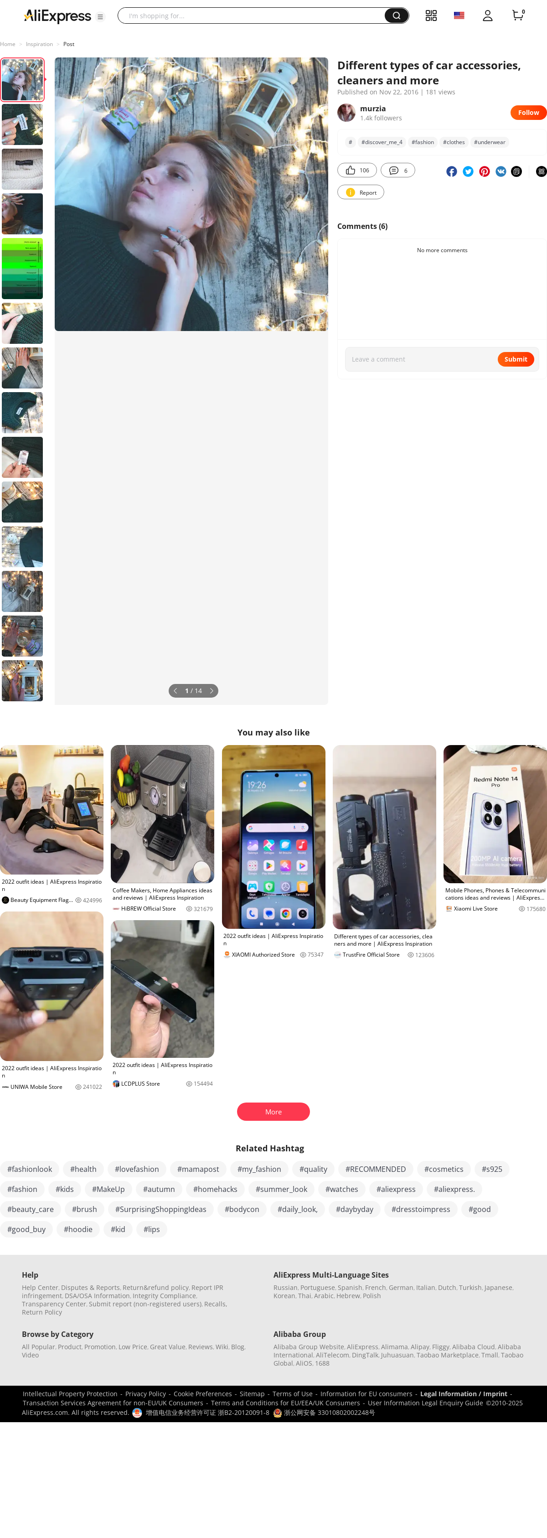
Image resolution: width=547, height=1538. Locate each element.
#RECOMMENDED (376, 1169)
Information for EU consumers (366, 1393)
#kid (118, 1229)
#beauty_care (30, 1209)
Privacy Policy (145, 1393)
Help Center (40, 1287)
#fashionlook (29, 1169)
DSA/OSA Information (97, 1295)
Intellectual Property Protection (70, 1393)
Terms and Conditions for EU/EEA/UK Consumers (285, 1402)
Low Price (133, 1346)
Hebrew (348, 1295)
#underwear (490, 142)
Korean (284, 1295)
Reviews (200, 1346)
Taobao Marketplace (448, 1355)
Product (70, 1346)
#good (480, 1209)
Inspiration (39, 44)
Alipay (420, 1346)
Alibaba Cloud (473, 1346)
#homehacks (215, 1189)
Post (68, 44)
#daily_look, (298, 1209)
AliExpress (362, 1346)
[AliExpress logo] (57, 16)
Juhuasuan (397, 1355)
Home (7, 44)
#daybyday (354, 1209)
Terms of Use (293, 1393)
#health (83, 1169)
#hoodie (78, 1229)
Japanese (498, 1287)
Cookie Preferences (203, 1393)
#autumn (159, 1189)
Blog (237, 1346)
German (401, 1287)
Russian (286, 1287)
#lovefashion (137, 1169)
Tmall (489, 1355)
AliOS (304, 1363)
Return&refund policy (156, 1287)
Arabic (324, 1295)
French (375, 1287)
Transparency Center (54, 1304)
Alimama (394, 1346)
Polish (372, 1295)
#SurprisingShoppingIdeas (160, 1209)
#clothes (454, 142)
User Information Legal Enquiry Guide (425, 1402)
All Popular (38, 1346)
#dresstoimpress (421, 1209)
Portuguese (317, 1287)
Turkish (470, 1287)
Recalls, (215, 1304)
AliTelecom (332, 1355)
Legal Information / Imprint (463, 1393)
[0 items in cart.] (518, 15)
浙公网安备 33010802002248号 (324, 1412)
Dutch (447, 1287)
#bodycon (242, 1209)
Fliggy (440, 1346)
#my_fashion (259, 1169)
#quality (313, 1169)
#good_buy (26, 1229)
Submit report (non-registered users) (145, 1304)
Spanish (350, 1287)
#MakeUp (108, 1189)
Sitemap (252, 1393)
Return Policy (42, 1312)
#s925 (492, 1169)
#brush (84, 1209)
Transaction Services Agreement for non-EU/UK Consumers (113, 1402)
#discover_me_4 (382, 142)
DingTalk (365, 1355)
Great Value (168, 1346)
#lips (152, 1229)
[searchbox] (254, 15)
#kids (65, 1189)
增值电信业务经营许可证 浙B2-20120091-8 (207, 1412)
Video (30, 1355)
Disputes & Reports (90, 1287)
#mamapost (198, 1169)
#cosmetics (444, 1169)
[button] (100, 16)
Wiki (222, 1346)
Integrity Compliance (164, 1295)
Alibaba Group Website (309, 1346)
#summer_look (281, 1189)
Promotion (100, 1346)
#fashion (423, 142)
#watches (341, 1189)
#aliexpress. (454, 1189)
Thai (304, 1295)
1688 (322, 1363)
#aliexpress (396, 1189)
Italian (425, 1287)
